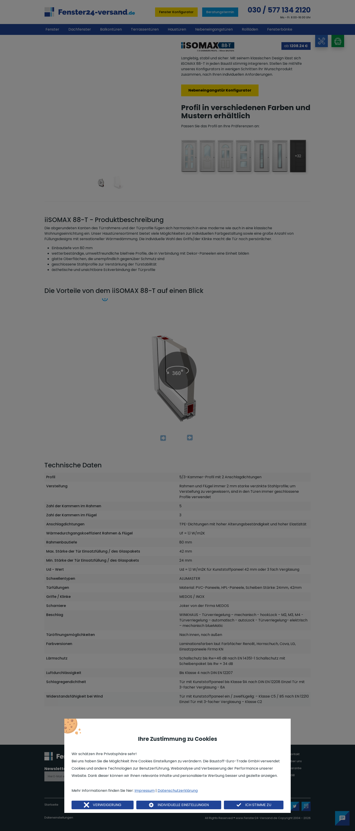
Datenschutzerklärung (178, 790)
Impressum (144, 790)
